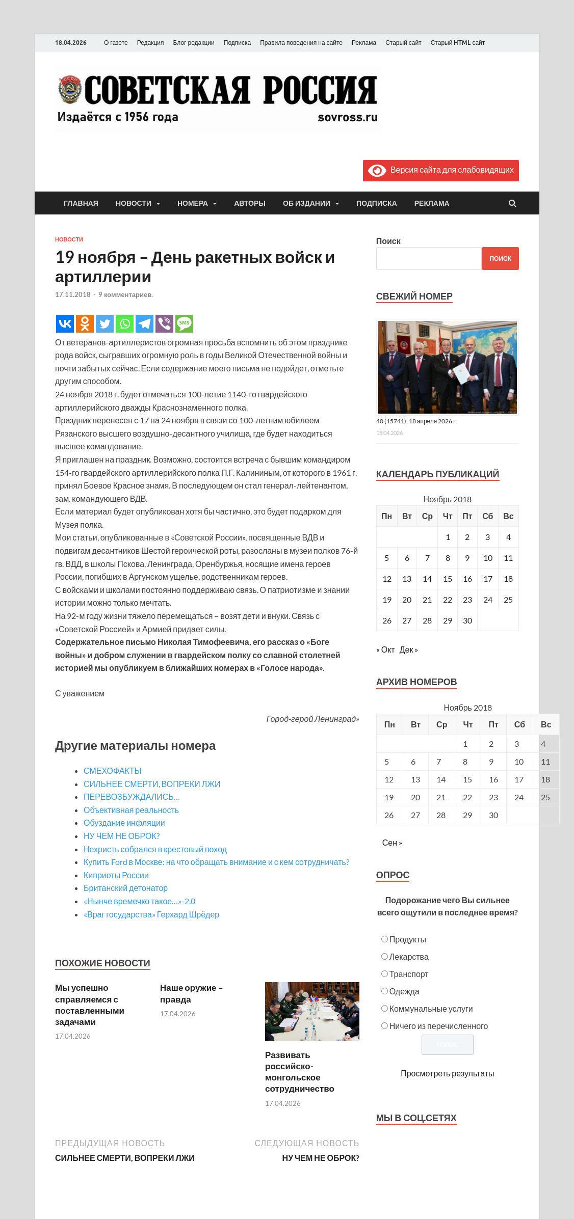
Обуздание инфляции (124, 822)
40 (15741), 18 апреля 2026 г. (416, 421)
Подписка (237, 42)
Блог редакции (194, 42)
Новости (133, 203)
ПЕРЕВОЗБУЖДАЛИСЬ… (132, 796)
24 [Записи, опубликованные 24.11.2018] (487, 599)
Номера (192, 203)
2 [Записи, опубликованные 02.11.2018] (467, 536)
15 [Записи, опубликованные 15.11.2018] (447, 578)
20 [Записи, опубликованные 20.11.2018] (406, 599)
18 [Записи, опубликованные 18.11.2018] (508, 578)
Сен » (392, 842)
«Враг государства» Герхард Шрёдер (151, 914)
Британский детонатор (126, 887)
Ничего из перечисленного (438, 1026)
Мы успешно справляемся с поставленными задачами (89, 1004)
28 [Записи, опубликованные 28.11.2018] (427, 620)
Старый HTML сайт (458, 42)
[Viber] (164, 324)
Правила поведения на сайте (301, 42)
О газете (116, 42)
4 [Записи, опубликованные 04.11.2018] (508, 536)
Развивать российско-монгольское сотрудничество (299, 1071)
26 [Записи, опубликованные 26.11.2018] (387, 620)
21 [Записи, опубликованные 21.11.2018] (427, 599)
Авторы (250, 203)
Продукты (407, 939)
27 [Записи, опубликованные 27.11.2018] (406, 620)
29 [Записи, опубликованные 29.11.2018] (447, 620)
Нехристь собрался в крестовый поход (155, 849)
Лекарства (409, 956)
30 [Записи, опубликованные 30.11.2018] (467, 620)
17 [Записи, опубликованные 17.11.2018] (487, 578)
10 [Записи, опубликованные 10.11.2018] (487, 557)
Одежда (404, 991)
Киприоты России (116, 875)
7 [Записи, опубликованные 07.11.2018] (427, 557)
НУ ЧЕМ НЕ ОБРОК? (122, 836)
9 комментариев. (125, 294)
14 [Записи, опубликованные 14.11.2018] (427, 578)
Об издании (306, 203)
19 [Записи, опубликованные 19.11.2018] (387, 599)
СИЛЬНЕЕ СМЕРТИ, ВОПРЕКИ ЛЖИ (152, 784)
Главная (81, 203)
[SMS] (184, 324)
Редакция (150, 42)
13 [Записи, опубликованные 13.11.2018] (406, 578)
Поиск (388, 241)
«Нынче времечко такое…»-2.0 (139, 901)
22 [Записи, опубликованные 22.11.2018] (447, 599)
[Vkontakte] (65, 324)
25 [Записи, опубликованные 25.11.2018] (508, 599)
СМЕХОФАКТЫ (113, 770)
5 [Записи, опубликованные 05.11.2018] (386, 557)
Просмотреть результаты (447, 1073)
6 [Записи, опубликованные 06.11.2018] (407, 557)
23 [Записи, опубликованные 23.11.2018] (467, 599)
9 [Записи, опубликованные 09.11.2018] (467, 557)
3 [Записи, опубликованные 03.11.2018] (487, 536)
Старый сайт (403, 42)
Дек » (409, 649)
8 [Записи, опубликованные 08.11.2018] (448, 557)
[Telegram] (144, 324)
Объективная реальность (131, 810)
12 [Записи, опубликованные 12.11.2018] (387, 578)
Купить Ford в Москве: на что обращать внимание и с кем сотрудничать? (216, 861)
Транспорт (409, 974)
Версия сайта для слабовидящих (441, 169)
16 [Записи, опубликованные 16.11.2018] (467, 578)
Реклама (364, 42)
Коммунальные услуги (431, 1008)
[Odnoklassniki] (85, 324)
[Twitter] (105, 324)
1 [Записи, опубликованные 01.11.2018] (448, 536)
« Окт (385, 649)
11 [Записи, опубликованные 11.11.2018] (508, 557)
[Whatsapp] (125, 324)
